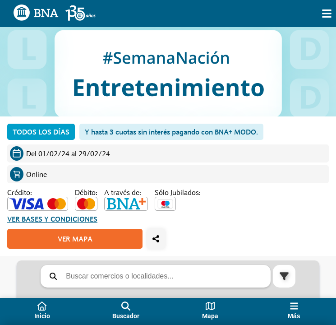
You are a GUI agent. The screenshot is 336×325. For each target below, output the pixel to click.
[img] (326, 13)
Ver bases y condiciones (52, 218)
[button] (53, 276)
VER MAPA (75, 238)
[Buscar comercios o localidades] (166, 276)
